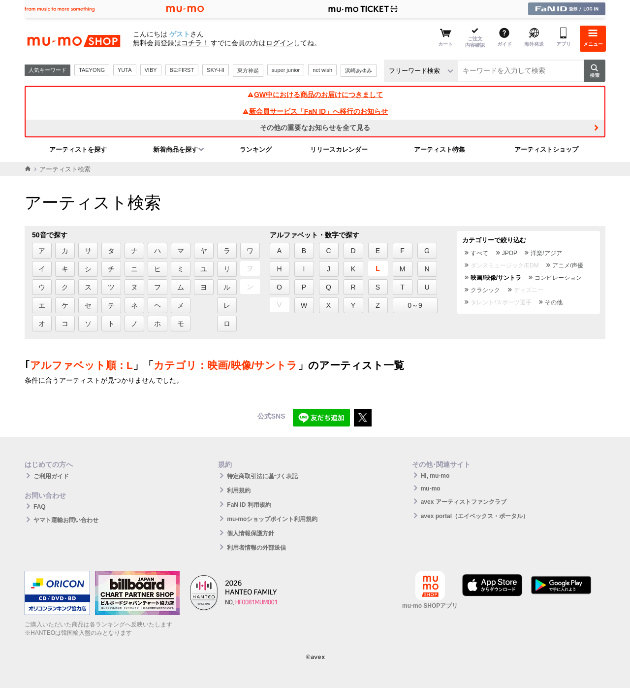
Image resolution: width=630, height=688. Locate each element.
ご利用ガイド (51, 476)
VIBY (151, 70)
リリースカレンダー (339, 149)
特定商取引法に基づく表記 (262, 476)
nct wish (322, 70)
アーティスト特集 (439, 149)
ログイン (279, 43)
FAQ (39, 506)
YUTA (125, 70)
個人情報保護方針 (250, 533)
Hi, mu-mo (435, 475)
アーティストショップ (546, 149)
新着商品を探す (175, 149)
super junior (286, 70)
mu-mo (431, 488)
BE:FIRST (182, 70)
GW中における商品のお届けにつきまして (315, 94)
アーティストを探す (78, 149)
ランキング (256, 149)
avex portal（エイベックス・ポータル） (475, 516)
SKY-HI (215, 70)
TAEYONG (92, 70)
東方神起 (248, 70)
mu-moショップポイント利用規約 (272, 519)
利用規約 (239, 490)
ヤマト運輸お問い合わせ (65, 520)
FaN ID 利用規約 (249, 504)
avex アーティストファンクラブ (463, 501)
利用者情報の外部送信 (256, 547)
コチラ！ (195, 43)
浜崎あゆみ (358, 70)
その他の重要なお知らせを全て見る (315, 127)
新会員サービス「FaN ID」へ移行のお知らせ (315, 111)
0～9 (415, 305)
